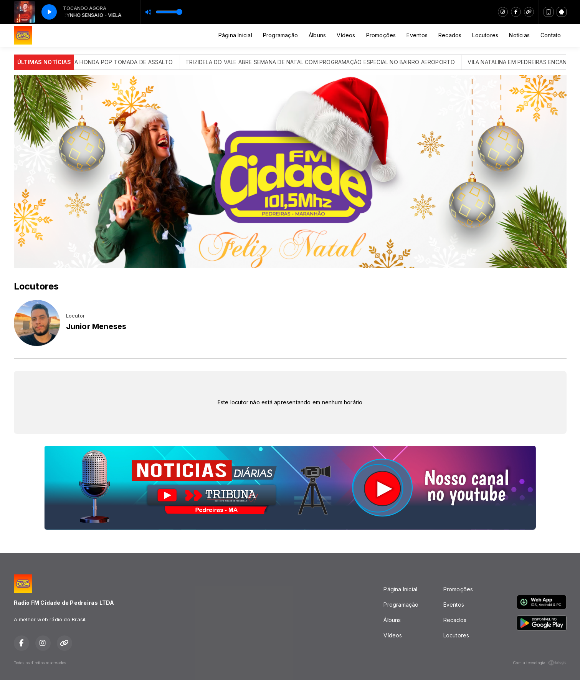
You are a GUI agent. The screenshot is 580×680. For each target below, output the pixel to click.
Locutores (485, 35)
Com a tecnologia (539, 662)
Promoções (381, 35)
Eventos (416, 35)
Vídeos (346, 35)
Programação (280, 35)
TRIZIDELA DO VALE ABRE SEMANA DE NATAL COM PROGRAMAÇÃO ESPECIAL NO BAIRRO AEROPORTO (328, 62)
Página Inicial (235, 35)
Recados (449, 35)
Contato (550, 35)
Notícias (519, 35)
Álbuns (317, 35)
